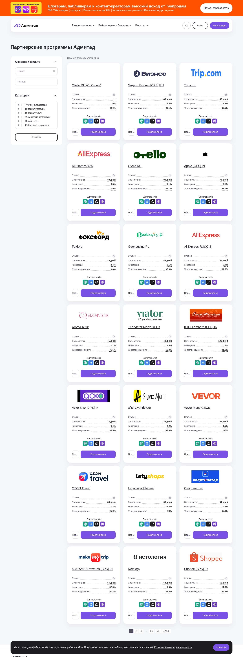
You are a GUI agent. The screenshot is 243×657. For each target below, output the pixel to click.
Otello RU (134, 166)
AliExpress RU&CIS (197, 246)
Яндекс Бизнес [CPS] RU (146, 85)
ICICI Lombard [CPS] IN (200, 327)
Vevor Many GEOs (197, 407)
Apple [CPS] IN (194, 166)
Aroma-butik (80, 327)
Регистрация (219, 25)
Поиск (21, 71)
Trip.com (190, 85)
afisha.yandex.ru (139, 407)
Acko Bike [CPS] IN (85, 407)
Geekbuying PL (138, 246)
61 (158, 631)
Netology (134, 569)
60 (151, 631)
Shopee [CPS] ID (196, 569)
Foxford (77, 246)
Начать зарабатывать (216, 8)
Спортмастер (193, 488)
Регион (22, 81)
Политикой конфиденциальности (173, 647)
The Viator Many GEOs (144, 327)
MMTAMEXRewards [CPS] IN (92, 569)
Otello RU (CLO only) (86, 85)
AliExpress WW (82, 166)
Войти (200, 25)
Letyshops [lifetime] (141, 488)
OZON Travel (81, 488)
